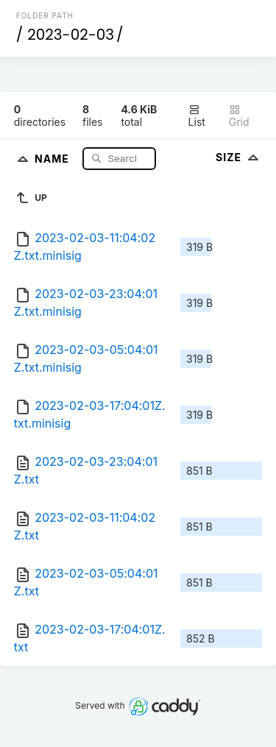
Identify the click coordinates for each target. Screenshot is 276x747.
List (196, 116)
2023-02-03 (70, 34)
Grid (239, 116)
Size (239, 157)
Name (53, 158)
